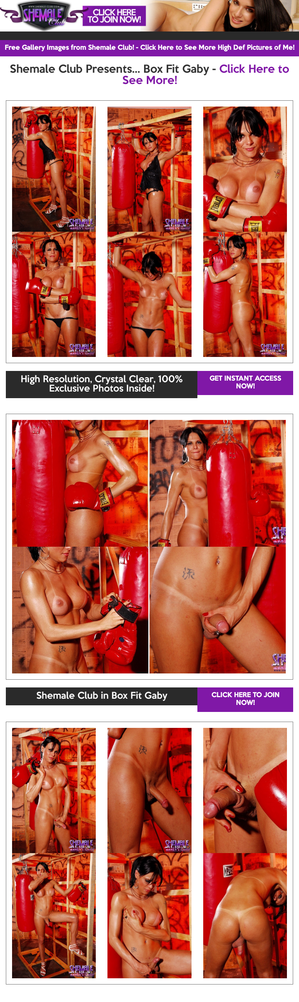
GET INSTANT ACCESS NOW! (245, 383)
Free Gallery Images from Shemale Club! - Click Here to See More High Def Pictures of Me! (149, 48)
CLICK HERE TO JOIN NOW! (245, 699)
